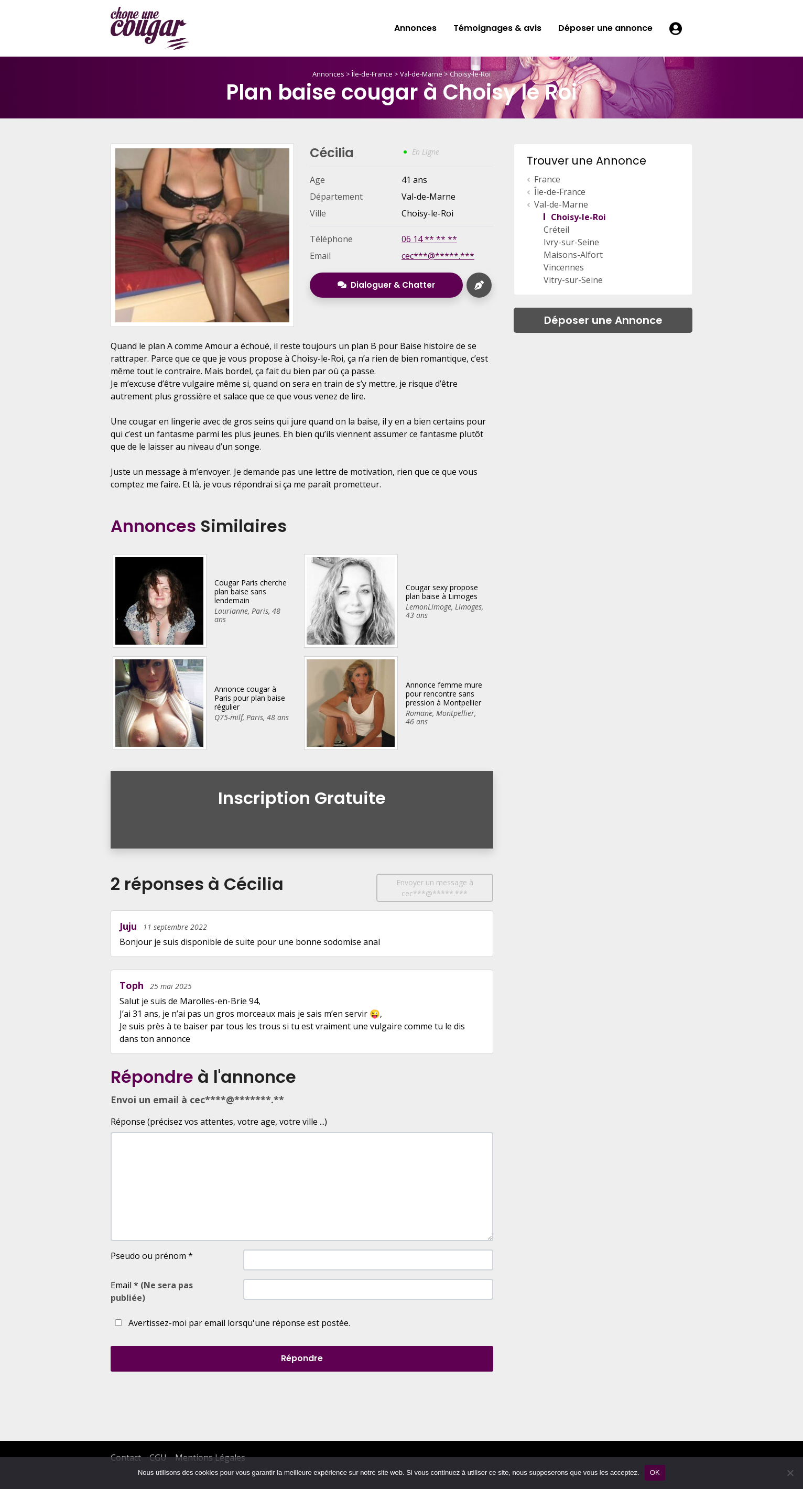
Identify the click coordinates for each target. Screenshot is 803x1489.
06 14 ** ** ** (429, 239)
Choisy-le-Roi (470, 74)
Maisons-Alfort (573, 254)
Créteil (556, 229)
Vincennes (564, 267)
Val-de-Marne (421, 74)
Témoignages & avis (497, 28)
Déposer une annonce (605, 28)
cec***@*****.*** (438, 256)
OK (655, 1472)
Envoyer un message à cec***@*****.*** (434, 887)
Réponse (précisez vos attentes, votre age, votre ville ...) (219, 1121)
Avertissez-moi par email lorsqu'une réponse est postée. (230, 1323)
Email (152, 1291)
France (547, 179)
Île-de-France (372, 74)
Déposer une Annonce (603, 320)
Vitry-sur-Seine (573, 280)
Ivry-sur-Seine (571, 242)
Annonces (415, 28)
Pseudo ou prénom (152, 1256)
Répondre (302, 1358)
